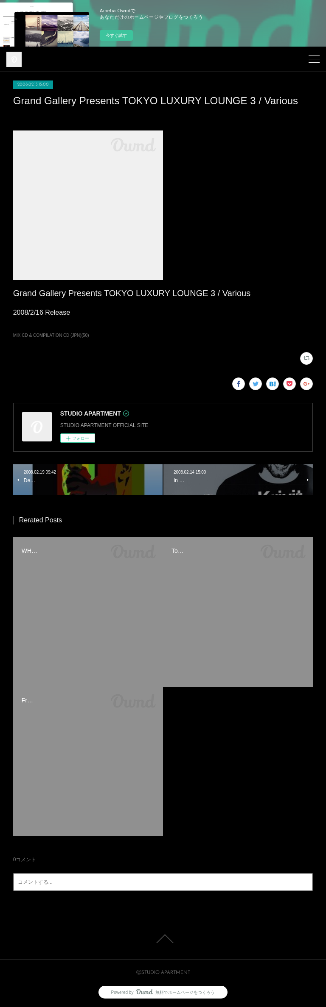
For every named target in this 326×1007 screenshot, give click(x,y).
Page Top (163, 938)
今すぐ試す (116, 35)
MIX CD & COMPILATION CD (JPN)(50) (51, 335)
